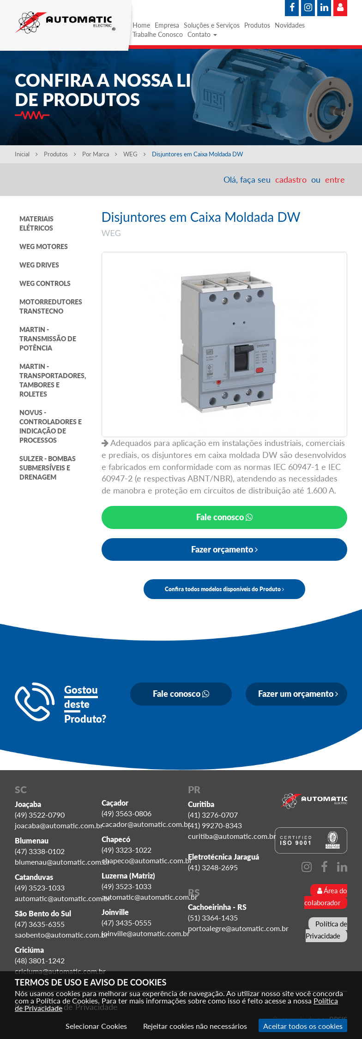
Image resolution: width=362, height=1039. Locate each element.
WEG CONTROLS (45, 283)
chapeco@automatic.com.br (147, 860)
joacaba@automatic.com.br (59, 825)
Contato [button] (202, 34)
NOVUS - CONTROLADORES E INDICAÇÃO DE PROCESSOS (50, 426)
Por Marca (99, 154)
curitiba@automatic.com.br (232, 835)
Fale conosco (224, 517)
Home (141, 25)
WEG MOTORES (43, 246)
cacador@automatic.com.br (146, 823)
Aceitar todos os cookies (303, 1025)
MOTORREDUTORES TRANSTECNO (50, 306)
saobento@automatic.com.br (61, 934)
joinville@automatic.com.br (146, 933)
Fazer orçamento (224, 549)
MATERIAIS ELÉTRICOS (36, 223)
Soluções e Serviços (212, 25)
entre (335, 179)
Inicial (26, 154)
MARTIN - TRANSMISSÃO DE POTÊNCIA (47, 339)
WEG (135, 154)
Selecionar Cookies (96, 1025)
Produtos (257, 25)
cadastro (291, 179)
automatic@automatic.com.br (63, 898)
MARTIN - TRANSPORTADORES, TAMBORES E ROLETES (52, 380)
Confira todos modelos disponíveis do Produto (224, 589)
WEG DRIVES (39, 265)
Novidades (290, 25)
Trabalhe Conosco (158, 34)
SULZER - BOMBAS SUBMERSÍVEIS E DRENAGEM (47, 468)
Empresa (167, 25)
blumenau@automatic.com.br (62, 861)
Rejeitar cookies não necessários (195, 1025)
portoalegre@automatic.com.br (238, 928)
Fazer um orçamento (298, 694)
